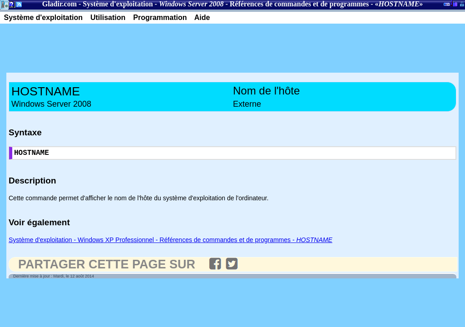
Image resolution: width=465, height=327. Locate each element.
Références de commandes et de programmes (299, 4)
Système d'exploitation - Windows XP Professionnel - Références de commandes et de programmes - (170, 241)
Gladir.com (59, 4)
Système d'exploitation (118, 4)
